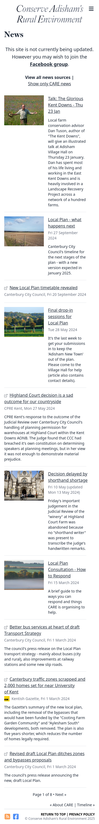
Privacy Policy (82, 814)
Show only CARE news (49, 84)
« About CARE (61, 804)
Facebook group (49, 64)
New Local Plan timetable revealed (43, 288)
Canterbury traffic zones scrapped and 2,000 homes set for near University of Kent (44, 685)
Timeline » (86, 804)
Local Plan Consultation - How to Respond (67, 569)
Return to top (53, 814)
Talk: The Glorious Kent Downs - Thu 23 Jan (65, 105)
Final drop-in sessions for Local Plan (60, 316)
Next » (60, 794)
